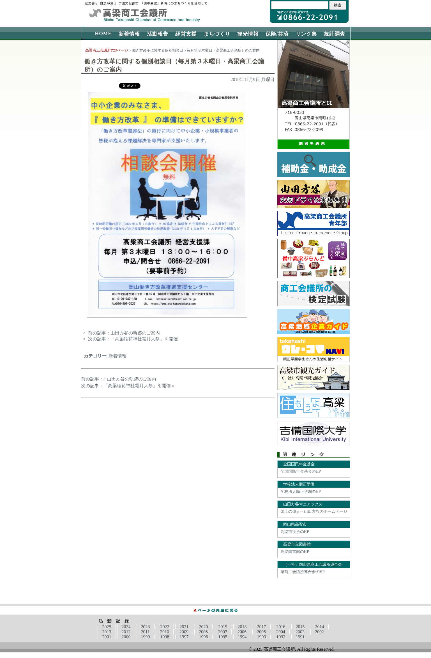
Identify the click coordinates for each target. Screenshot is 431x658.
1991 (300, 636)
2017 (261, 626)
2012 (126, 631)
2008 (203, 631)
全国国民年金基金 (299, 464)
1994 (242, 636)
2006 (242, 631)
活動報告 (157, 34)
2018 (242, 626)
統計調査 (334, 34)
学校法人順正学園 (299, 484)
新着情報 (129, 34)
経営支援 (186, 34)
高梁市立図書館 (297, 544)
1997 (184, 636)
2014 (319, 626)
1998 (164, 636)
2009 (183, 631)
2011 (145, 631)
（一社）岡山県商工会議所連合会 (312, 564)
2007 (222, 631)
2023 (145, 626)
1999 (145, 636)
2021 (184, 626)
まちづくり (217, 34)
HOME (103, 33)
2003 (300, 631)
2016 (280, 626)
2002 (319, 631)
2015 (300, 626)
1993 (261, 636)
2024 (126, 626)
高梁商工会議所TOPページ (106, 50)
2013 (106, 631)
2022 (164, 626)
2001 (106, 636)
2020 (203, 626)
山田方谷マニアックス (302, 504)
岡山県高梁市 (295, 524)
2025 (106, 626)
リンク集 (306, 34)
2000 (126, 636)
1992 (280, 636)
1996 (203, 636)
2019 (222, 626)
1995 (222, 636)
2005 (261, 631)
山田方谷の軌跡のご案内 (135, 333)
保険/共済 (277, 34)
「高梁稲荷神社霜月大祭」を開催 (144, 338)
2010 (164, 631)
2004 (280, 631)
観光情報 (248, 34)
